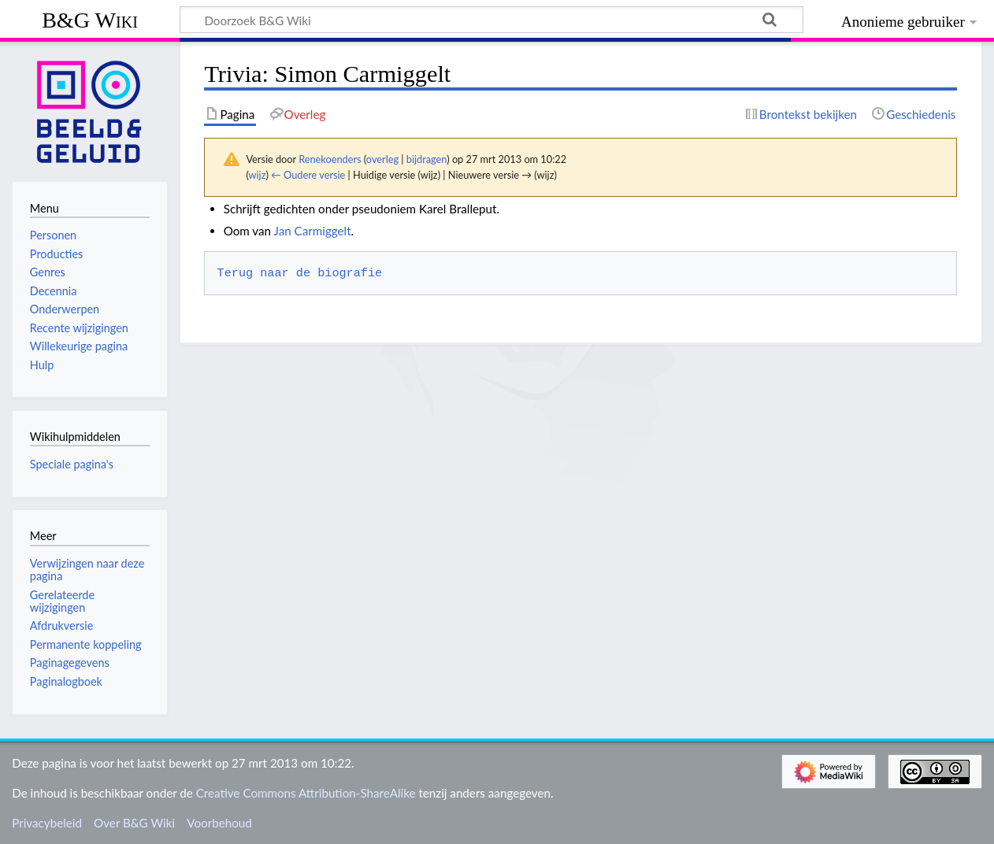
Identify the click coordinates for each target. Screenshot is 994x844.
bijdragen (426, 159)
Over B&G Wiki (134, 823)
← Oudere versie (308, 174)
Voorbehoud (219, 823)
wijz (257, 174)
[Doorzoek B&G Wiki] (491, 19)
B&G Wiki (90, 20)
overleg (382, 159)
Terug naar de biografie (300, 273)
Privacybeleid (47, 823)
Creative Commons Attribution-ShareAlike (306, 793)
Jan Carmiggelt (312, 231)
